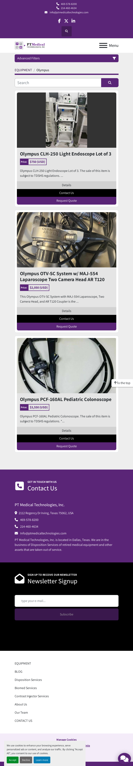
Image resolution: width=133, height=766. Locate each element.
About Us (21, 704)
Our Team (21, 712)
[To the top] (122, 383)
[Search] (58, 82)
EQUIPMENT (23, 663)
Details (66, 185)
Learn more (42, 760)
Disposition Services (28, 680)
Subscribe (66, 614)
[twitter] (66, 21)
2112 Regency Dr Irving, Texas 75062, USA (46, 513)
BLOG (18, 671)
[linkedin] (73, 21)
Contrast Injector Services (32, 696)
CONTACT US (23, 721)
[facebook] (59, 21)
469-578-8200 (69, 4)
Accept (12, 760)
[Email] (67, 601)
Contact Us (66, 193)
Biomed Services (26, 688)
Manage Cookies (66, 739)
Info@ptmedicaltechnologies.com (68, 12)
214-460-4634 (69, 8)
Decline (26, 760)
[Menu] (103, 45)
